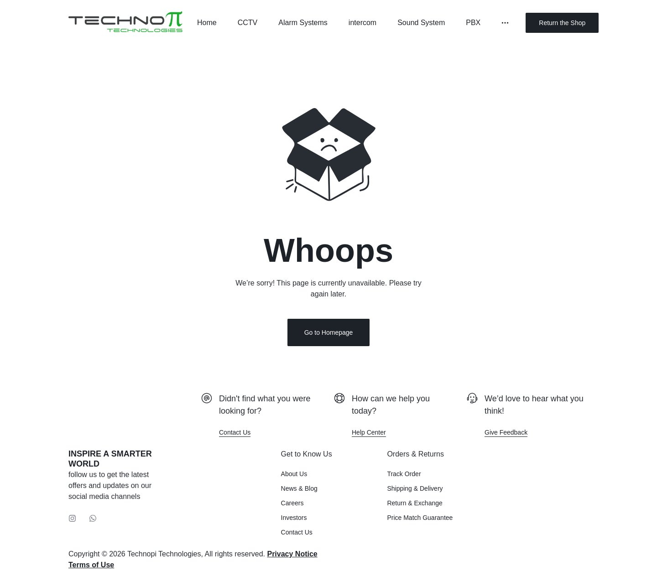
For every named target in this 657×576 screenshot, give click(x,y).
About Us (294, 473)
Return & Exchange (414, 503)
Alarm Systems (303, 22)
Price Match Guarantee (420, 517)
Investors (294, 517)
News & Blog (299, 488)
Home (207, 22)
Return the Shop (562, 22)
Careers (292, 503)
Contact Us (297, 532)
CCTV (248, 22)
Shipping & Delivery (415, 488)
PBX (473, 22)
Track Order (404, 473)
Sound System (421, 22)
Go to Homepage (328, 332)
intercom (362, 22)
